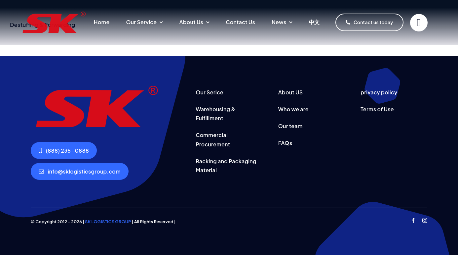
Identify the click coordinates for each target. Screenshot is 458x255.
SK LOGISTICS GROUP (108, 221)
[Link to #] (419, 22)
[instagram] (424, 220)
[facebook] (413, 220)
